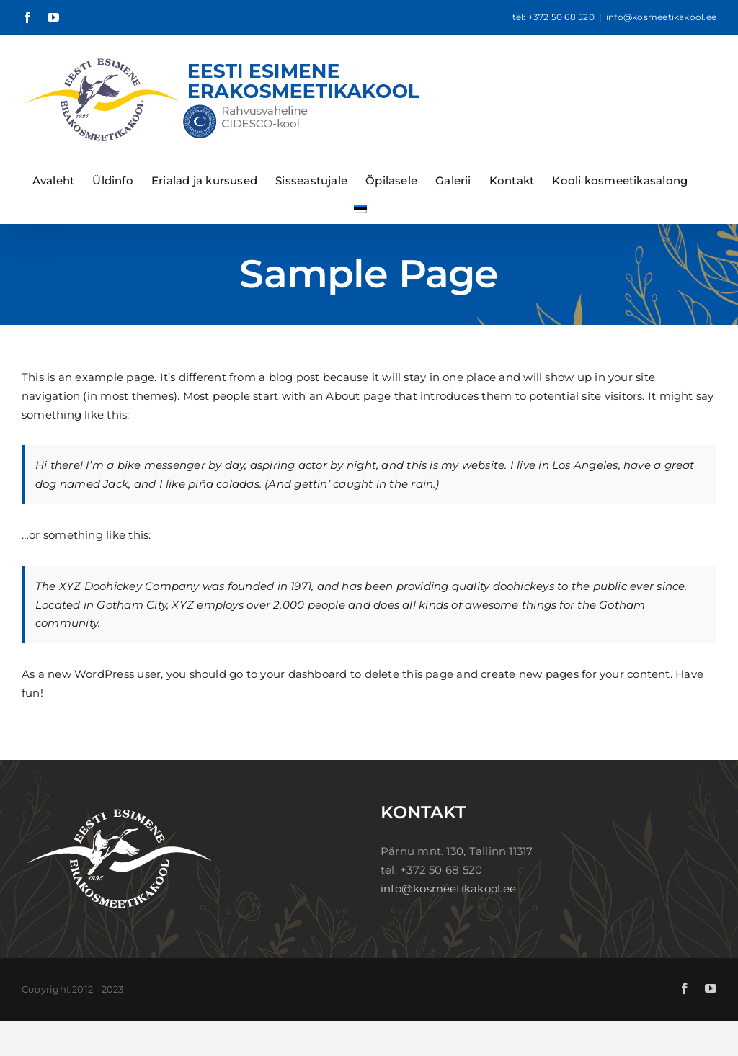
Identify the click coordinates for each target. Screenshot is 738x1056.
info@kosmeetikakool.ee (661, 17)
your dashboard (303, 674)
